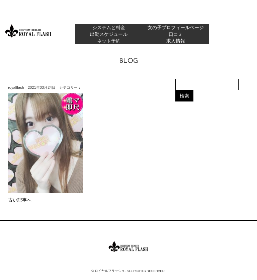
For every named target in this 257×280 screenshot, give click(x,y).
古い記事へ (19, 200)
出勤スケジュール (108, 34)
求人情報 (175, 41)
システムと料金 (108, 27)
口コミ (176, 34)
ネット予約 (108, 41)
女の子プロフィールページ (176, 27)
